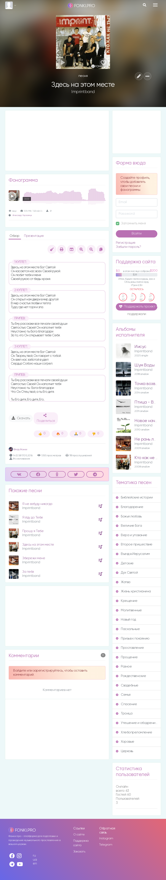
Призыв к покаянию (133, 638)
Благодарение (129, 507)
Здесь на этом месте (38, 544)
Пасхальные (128, 629)
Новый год (126, 619)
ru (34, 855)
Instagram (106, 838)
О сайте (79, 834)
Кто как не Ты (147, 458)
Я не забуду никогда (37, 504)
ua (35, 859)
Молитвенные (129, 610)
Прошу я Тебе (32, 531)
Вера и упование (131, 535)
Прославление (130, 647)
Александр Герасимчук (22, 215)
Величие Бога (129, 525)
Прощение (126, 657)
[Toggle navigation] (155, 5)
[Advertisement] (57, 140)
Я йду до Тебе (32, 517)
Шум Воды (144, 365)
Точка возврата (149, 384)
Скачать (21, 418)
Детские (125, 563)
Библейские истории (134, 497)
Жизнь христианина (133, 591)
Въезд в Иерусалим (133, 554)
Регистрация (125, 242)
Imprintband (83, 92)
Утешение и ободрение (136, 723)
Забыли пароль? (128, 246)
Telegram (105, 844)
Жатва (123, 582)
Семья (123, 694)
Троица (124, 713)
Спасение (126, 704)
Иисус (140, 347)
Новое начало (148, 421)
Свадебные (127, 685)
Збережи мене (33, 558)
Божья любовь (129, 516)
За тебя (28, 571)
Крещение (126, 600)
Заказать (79, 851)
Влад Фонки (18, 449)
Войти (137, 233)
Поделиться (46, 418)
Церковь (124, 751)
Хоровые (125, 741)
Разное (124, 666)
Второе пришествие (134, 544)
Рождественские (131, 676)
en (35, 863)
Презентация (34, 235)
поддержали (136, 314)
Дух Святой (127, 572)
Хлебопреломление (134, 732)
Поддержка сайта (81, 843)
